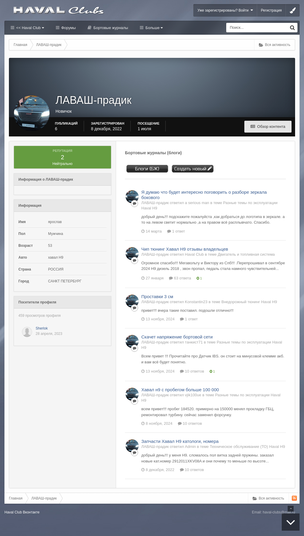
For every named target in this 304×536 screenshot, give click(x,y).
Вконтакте (31, 512)
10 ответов (192, 371)
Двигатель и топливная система (246, 254)
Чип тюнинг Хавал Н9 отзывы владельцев (184, 249)
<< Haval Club (29, 28)
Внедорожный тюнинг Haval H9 (249, 302)
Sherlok (42, 328)
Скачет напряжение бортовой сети (177, 336)
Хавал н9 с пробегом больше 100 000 (180, 389)
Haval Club (13, 512)
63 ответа (180, 278)
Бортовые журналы (110, 28)
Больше (153, 28)
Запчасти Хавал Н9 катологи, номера (179, 441)
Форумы (68, 28)
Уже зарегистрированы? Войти (225, 10)
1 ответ (176, 231)
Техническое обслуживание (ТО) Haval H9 (247, 446)
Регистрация (271, 10)
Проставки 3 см (157, 296)
